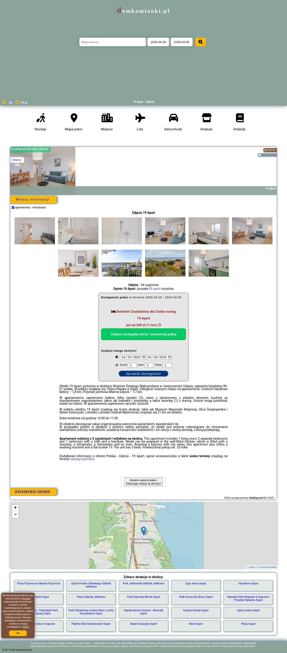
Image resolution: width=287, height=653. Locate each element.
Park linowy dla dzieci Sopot (196, 596)
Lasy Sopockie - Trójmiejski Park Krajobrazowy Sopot (39, 612)
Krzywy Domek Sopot (196, 610)
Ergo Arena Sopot (195, 583)
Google (26, 598)
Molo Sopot (196, 623)
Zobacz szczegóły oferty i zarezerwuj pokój (143, 334)
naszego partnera (82, 459)
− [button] (15, 514)
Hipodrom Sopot (248, 583)
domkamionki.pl (143, 11)
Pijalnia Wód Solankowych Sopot (91, 623)
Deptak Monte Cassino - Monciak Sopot (143, 612)
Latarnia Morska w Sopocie (38, 623)
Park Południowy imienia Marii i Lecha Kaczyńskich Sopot (91, 612)
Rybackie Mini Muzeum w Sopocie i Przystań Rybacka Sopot (248, 598)
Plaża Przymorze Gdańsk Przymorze (38, 583)
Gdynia (16, 160)
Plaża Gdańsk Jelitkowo (91, 596)
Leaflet (251, 567)
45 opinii (155, 288)
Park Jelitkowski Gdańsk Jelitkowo (143, 583)
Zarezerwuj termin (32, 491)
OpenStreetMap (268, 567)
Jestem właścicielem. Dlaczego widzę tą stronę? (143, 481)
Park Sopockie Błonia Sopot (143, 596)
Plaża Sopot (248, 623)
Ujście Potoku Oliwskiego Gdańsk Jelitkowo (91, 585)
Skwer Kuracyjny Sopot (143, 623)
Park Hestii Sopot (38, 596)
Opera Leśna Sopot (248, 610)
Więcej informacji (33, 199)
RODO (25, 626)
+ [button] (15, 508)
